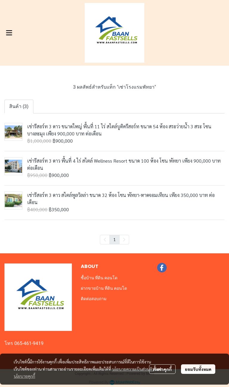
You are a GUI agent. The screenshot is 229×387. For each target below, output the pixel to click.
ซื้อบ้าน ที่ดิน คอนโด (99, 277)
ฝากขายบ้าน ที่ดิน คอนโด (104, 288)
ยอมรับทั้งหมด (198, 369)
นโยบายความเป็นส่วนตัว (133, 368)
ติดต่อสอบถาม (93, 298)
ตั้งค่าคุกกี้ (162, 369)
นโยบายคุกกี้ (24, 376)
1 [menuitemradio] (114, 239)
